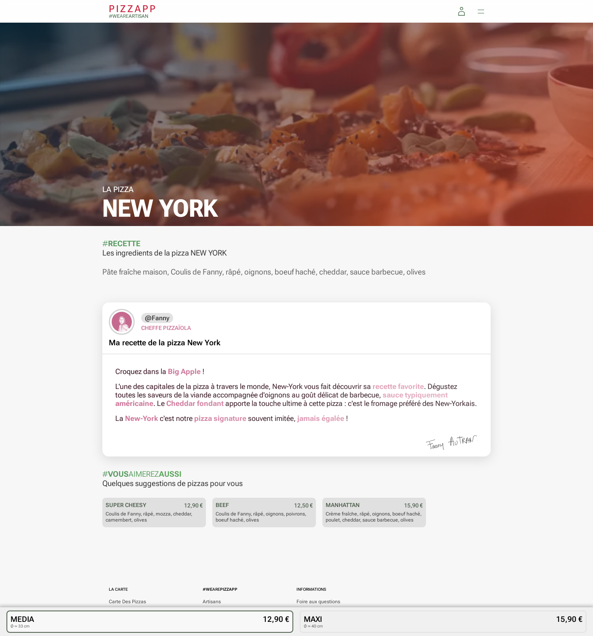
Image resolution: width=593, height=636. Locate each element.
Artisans (212, 601)
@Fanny (157, 318)
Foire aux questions (318, 601)
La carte (118, 589)
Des (127, 601)
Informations (311, 589)
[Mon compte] (461, 11)
